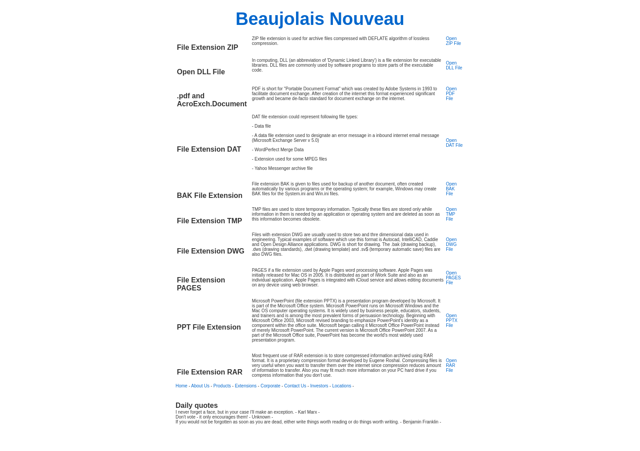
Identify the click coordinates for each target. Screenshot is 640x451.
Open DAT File (454, 143)
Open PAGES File (453, 277)
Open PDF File (451, 93)
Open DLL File (454, 65)
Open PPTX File (451, 320)
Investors (319, 385)
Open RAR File (451, 365)
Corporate (270, 385)
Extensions (245, 385)
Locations (341, 385)
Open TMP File (451, 214)
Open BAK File (451, 188)
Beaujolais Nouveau (320, 18)
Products (222, 385)
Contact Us (295, 385)
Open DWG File (451, 244)
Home (182, 385)
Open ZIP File (453, 41)
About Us (200, 385)
